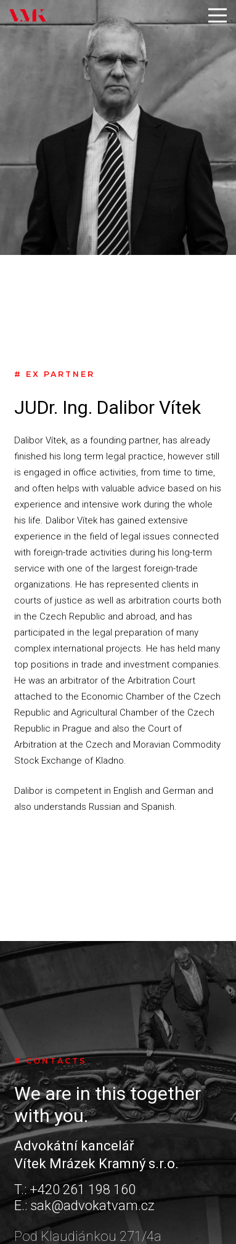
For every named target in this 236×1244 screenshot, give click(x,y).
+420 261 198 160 (83, 1189)
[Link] (27, 15)
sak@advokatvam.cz (92, 1205)
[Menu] (217, 15)
